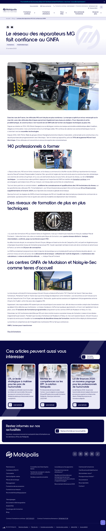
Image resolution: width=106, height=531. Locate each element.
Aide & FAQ (74, 527)
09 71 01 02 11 (70, 6)
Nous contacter (46, 6)
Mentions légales (23, 527)
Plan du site (34, 527)
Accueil (8, 18)
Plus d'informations (14, 332)
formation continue (79, 179)
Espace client (93, 8)
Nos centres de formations (79, 13)
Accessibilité (84, 527)
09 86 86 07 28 (93, 6)
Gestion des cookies (62, 527)
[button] (4, 527)
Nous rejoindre (34, 6)
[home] (10, 10)
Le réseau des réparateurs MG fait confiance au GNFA (31, 18)
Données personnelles (47, 527)
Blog (13, 18)
